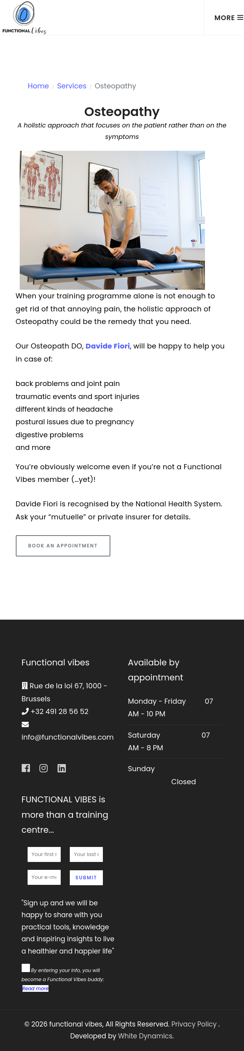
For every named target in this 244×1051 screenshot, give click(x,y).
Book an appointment (63, 545)
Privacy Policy (194, 1024)
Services (71, 86)
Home (38, 86)
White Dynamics (145, 1036)
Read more (35, 988)
